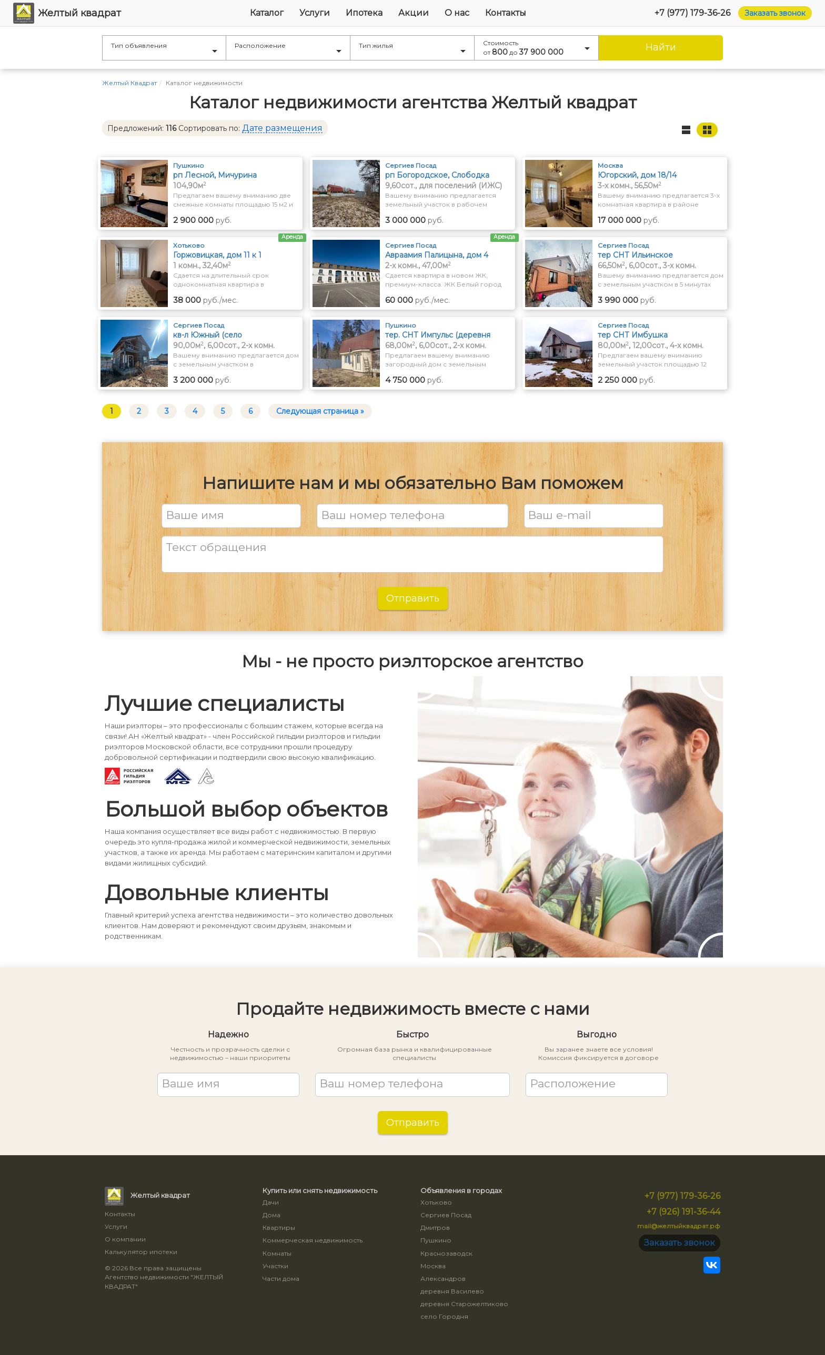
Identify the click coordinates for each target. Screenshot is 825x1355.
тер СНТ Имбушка (633, 335)
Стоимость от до (536, 48)
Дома (271, 1215)
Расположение (288, 47)
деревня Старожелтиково (464, 1304)
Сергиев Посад (445, 1215)
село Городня (444, 1316)
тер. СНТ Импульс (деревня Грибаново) (437, 335)
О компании (125, 1239)
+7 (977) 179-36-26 (692, 13)
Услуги (314, 13)
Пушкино (435, 1240)
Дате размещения (282, 128)
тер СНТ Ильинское (635, 255)
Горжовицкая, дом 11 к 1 (217, 255)
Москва (433, 1266)
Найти (661, 47)
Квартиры (279, 1227)
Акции (413, 13)
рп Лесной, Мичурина (215, 175)
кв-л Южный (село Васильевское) (207, 335)
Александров (443, 1278)
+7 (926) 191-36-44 (683, 1212)
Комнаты (277, 1253)
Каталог (267, 13)
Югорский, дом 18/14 (637, 175)
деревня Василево (452, 1291)
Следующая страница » (320, 411)
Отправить (412, 598)
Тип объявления (164, 47)
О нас (457, 13)
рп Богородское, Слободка (437, 175)
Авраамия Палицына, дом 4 (436, 255)
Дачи (271, 1202)
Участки (275, 1266)
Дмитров (435, 1227)
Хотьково (436, 1202)
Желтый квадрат (67, 13)
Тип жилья (412, 47)
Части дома (281, 1278)
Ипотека (364, 13)
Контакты (505, 13)
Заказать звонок (775, 13)
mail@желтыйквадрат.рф (678, 1226)
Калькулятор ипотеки (141, 1252)
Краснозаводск (446, 1253)
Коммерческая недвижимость (313, 1240)
